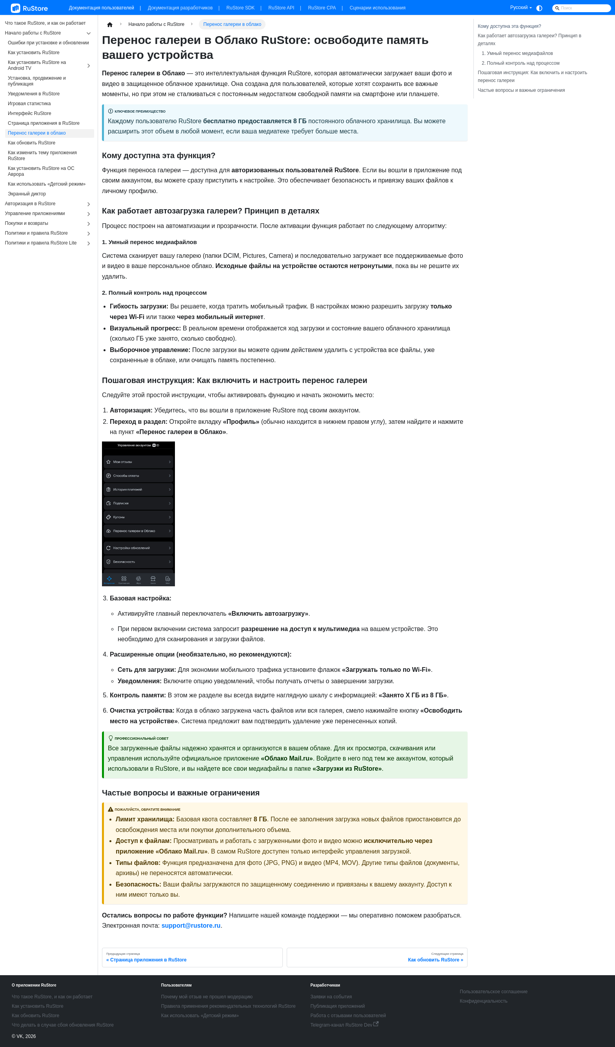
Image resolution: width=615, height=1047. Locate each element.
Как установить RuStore (34, 52)
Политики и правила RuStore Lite (41, 243)
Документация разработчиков (180, 8)
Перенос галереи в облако (37, 133)
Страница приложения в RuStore (44, 123)
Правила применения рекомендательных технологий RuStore (228, 1006)
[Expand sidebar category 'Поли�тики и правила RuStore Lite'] (89, 243)
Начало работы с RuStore (33, 33)
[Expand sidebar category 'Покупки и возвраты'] (89, 223)
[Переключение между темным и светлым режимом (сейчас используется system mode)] (539, 8)
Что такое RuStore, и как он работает (45, 23)
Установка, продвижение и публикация (37, 81)
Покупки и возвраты (26, 223)
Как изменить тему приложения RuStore (42, 155)
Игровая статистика (29, 103)
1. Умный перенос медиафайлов (517, 53)
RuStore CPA (322, 8)
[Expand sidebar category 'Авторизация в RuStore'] (89, 204)
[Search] (581, 8)
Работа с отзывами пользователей (348, 1015)
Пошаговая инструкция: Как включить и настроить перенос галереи (532, 76)
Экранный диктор (27, 194)
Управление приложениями (35, 213)
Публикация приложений (338, 1006)
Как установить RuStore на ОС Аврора (41, 171)
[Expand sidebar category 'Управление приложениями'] (89, 214)
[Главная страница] (110, 24)
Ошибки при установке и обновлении (48, 43)
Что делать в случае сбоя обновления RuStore (63, 1025)
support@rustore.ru (191, 925)
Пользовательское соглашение (494, 991)
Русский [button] (519, 7)
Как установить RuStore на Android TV (37, 65)
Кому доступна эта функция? (509, 26)
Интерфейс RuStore (29, 113)
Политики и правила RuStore (36, 233)
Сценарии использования (378, 8)
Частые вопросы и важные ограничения (521, 90)
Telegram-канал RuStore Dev (345, 1025)
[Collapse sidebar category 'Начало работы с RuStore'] (89, 33)
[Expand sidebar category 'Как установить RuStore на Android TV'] (89, 65)
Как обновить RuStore (31, 143)
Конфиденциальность (484, 1001)
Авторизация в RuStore (30, 203)
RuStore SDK (240, 8)
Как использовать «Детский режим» (47, 184)
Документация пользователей (101, 8)
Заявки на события (331, 997)
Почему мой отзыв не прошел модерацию (207, 997)
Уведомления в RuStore (34, 94)
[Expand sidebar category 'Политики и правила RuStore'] (89, 233)
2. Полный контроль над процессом (520, 63)
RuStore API (281, 8)
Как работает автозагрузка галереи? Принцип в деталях (529, 39)
